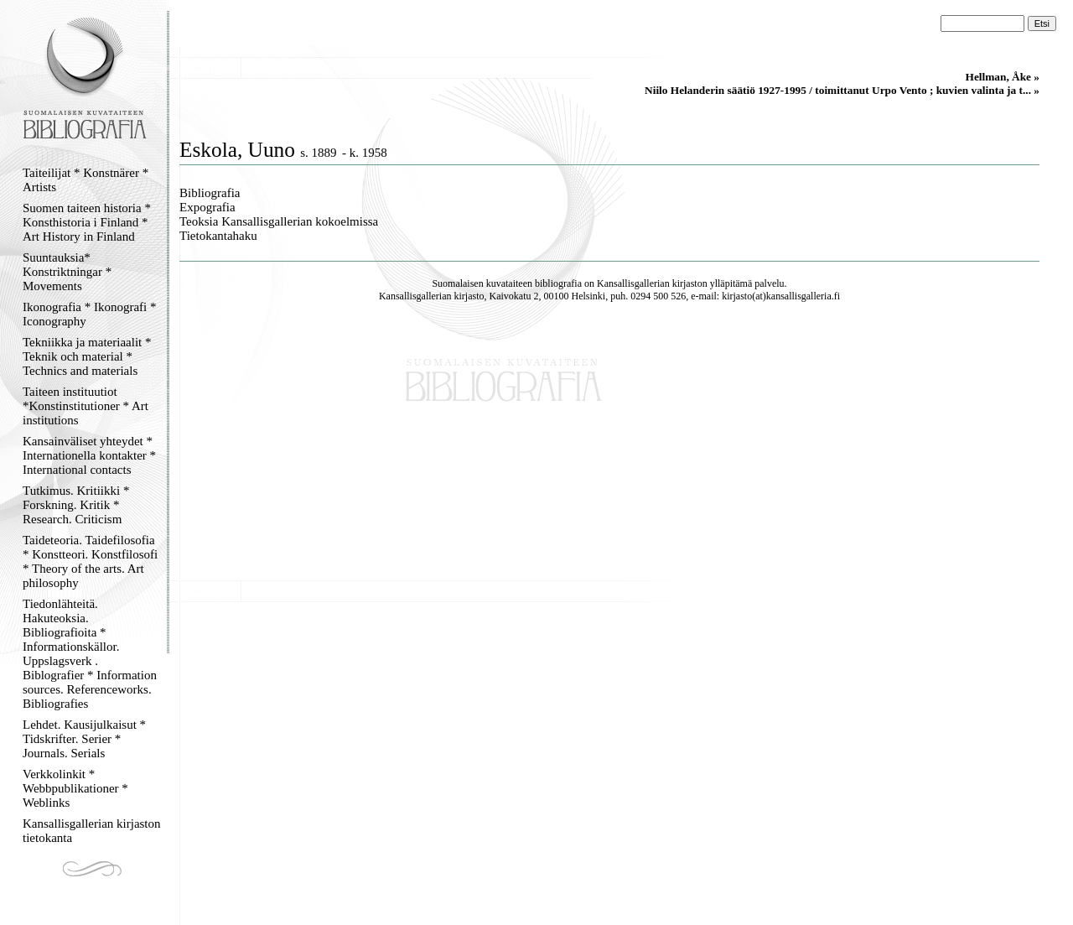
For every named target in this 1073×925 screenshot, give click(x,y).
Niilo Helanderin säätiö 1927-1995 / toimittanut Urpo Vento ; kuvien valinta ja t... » (842, 90)
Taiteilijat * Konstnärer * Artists (85, 180)
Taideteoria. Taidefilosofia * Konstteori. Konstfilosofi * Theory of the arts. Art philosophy (90, 561)
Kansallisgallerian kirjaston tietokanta (92, 830)
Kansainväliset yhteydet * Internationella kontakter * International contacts (89, 455)
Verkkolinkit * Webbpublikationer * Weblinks (75, 788)
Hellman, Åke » (1002, 76)
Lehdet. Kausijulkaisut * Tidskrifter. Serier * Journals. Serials (84, 739)
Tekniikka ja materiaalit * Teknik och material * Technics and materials (87, 356)
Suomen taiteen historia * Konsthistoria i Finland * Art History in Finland (87, 222)
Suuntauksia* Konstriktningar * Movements (67, 272)
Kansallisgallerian (633, 283)
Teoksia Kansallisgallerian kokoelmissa (278, 221)
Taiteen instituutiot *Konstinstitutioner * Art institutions (85, 406)
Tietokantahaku (218, 235)
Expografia (207, 207)
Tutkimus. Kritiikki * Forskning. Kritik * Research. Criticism (76, 505)
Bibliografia (209, 193)
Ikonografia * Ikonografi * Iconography (90, 314)
